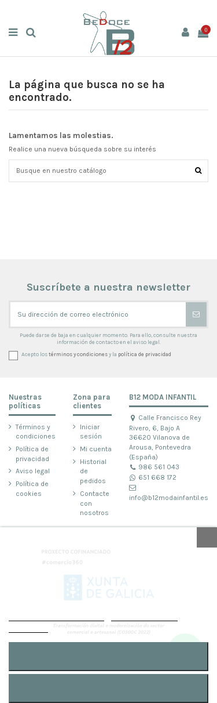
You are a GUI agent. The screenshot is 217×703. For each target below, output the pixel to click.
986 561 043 (154, 467)
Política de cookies (32, 489)
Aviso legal (33, 471)
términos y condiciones (78, 354)
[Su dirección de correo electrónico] (98, 314)
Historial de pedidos (93, 471)
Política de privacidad (32, 454)
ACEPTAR (108, 656)
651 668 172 (152, 477)
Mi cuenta (96, 449)
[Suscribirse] (196, 314)
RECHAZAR (108, 688)
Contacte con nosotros (94, 503)
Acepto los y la (96, 354)
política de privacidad (144, 354)
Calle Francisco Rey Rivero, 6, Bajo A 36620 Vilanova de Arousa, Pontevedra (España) (165, 437)
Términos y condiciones (36, 432)
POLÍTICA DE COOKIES (56, 616)
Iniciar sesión (91, 432)
